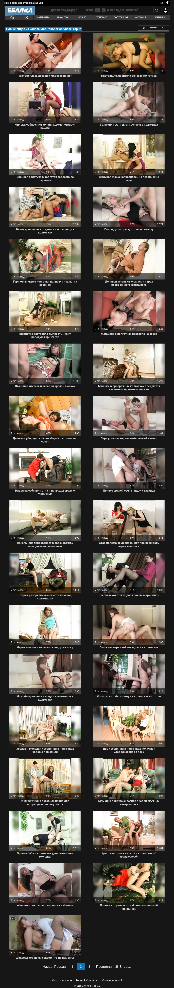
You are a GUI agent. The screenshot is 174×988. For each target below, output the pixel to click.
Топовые (101, 17)
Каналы (160, 17)
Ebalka (95, 986)
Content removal (112, 980)
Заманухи (62, 17)
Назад (48, 967)
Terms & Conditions (87, 980)
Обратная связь (62, 980)
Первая (60, 967)
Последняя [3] (107, 967)
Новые (82, 17)
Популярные (121, 17)
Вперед (125, 967)
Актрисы (140, 17)
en (161, 3)
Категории (43, 17)
